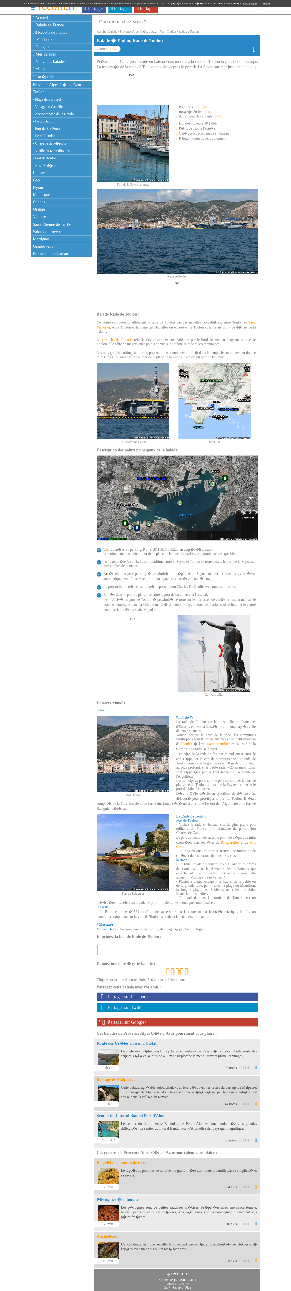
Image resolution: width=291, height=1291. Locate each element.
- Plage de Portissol (47, 99)
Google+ (41, 47)
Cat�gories (44, 76)
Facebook (43, 39)
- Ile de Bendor (44, 136)
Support (178, 1285)
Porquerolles (230, 840)
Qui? (167, 1285)
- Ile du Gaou (42, 121)
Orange (39, 209)
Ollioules (185, 742)
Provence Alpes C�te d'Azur (57, 84)
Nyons (38, 187)
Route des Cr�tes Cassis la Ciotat (126, 1041)
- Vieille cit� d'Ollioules (51, 151)
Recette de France (50, 32)
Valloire (39, 216)
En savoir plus (250, 3)
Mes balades (44, 54)
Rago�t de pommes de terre (122, 1160)
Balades (171, 1281)
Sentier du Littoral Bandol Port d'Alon (130, 1113)
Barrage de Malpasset (116, 1077)
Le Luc (39, 173)
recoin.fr (179, 1271)
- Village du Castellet (48, 107)
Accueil (40, 17)
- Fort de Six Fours (46, 128)
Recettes (183, 1281)
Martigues (41, 239)
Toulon (39, 92)
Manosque (41, 194)
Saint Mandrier (218, 742)
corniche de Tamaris (117, 337)
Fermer (266, 3)
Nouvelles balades (49, 61)
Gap (36, 180)
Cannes (39, 202)
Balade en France (48, 25)
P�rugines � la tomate (117, 1197)
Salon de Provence (48, 231)
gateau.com (185, 1277)
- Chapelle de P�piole (49, 143)
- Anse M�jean (44, 166)
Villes (39, 68)
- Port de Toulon (45, 158)
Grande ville (43, 246)
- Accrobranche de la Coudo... (54, 114)
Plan (188, 1285)
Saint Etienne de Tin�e (52, 224)
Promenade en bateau (50, 253)
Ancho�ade (107, 1234)
